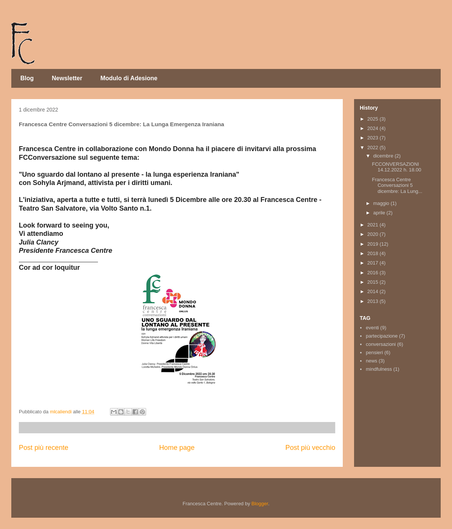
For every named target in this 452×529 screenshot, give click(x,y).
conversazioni (381, 344)
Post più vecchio (310, 447)
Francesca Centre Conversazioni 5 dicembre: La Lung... (397, 185)
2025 (373, 119)
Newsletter (67, 78)
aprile (379, 213)
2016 (373, 272)
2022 (373, 147)
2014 (373, 291)
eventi (372, 327)
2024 (373, 128)
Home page (176, 447)
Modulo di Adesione (128, 78)
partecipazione (382, 336)
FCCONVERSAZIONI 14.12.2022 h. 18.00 (396, 167)
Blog (27, 78)
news (371, 361)
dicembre (384, 156)
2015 (373, 282)
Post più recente (43, 447)
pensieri (374, 352)
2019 (373, 244)
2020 (373, 234)
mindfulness (379, 369)
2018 (373, 253)
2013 (373, 301)
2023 (373, 138)
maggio (382, 203)
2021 (373, 225)
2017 (373, 263)
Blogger (260, 503)
